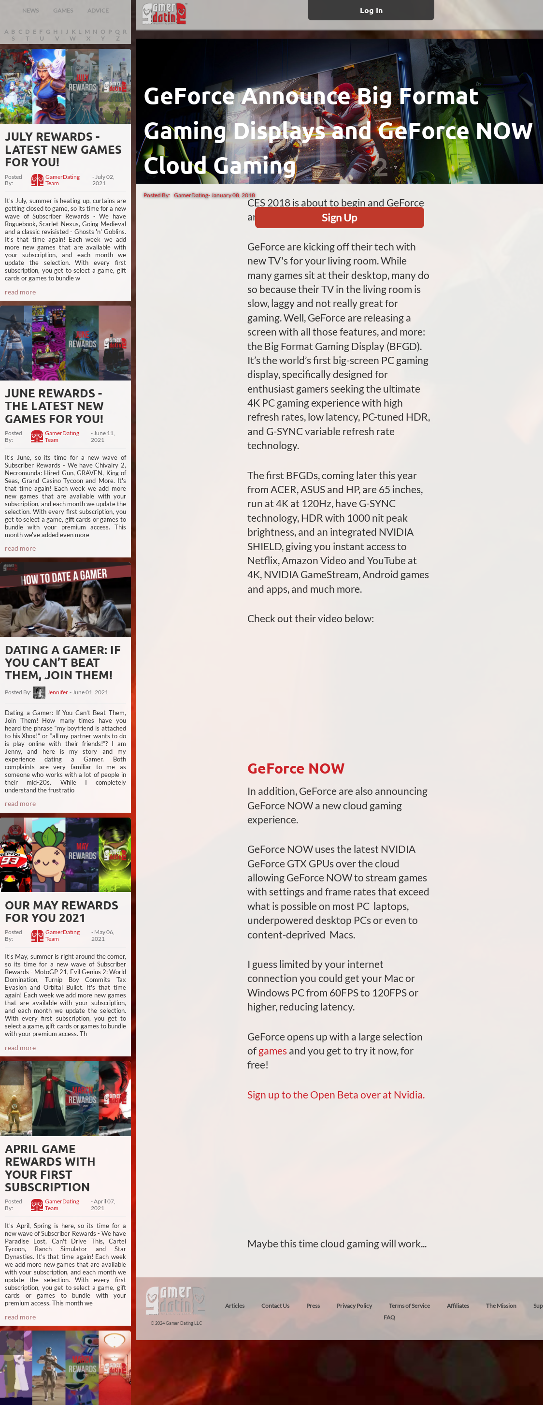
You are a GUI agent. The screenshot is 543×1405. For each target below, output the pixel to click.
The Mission (501, 1305)
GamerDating (191, 195)
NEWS (30, 10)
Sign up (264, 1094)
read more (20, 292)
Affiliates (458, 1305)
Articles (234, 1305)
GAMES (63, 10)
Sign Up (339, 217)
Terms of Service (409, 1305)
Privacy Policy (354, 1305)
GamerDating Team (62, 180)
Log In (371, 10)
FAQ (389, 1317)
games (273, 1050)
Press (313, 1305)
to (286, 1094)
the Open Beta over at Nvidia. (358, 1094)
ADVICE (98, 10)
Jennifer (57, 692)
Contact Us (275, 1305)
